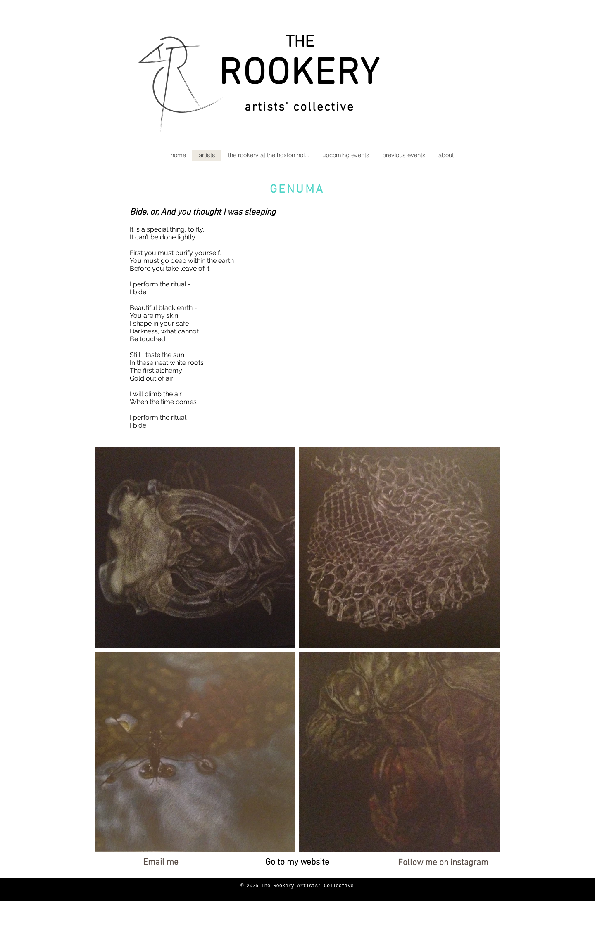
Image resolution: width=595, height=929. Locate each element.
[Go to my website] (297, 862)
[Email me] (160, 862)
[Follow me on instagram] (443, 863)
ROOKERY (300, 74)
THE (300, 42)
